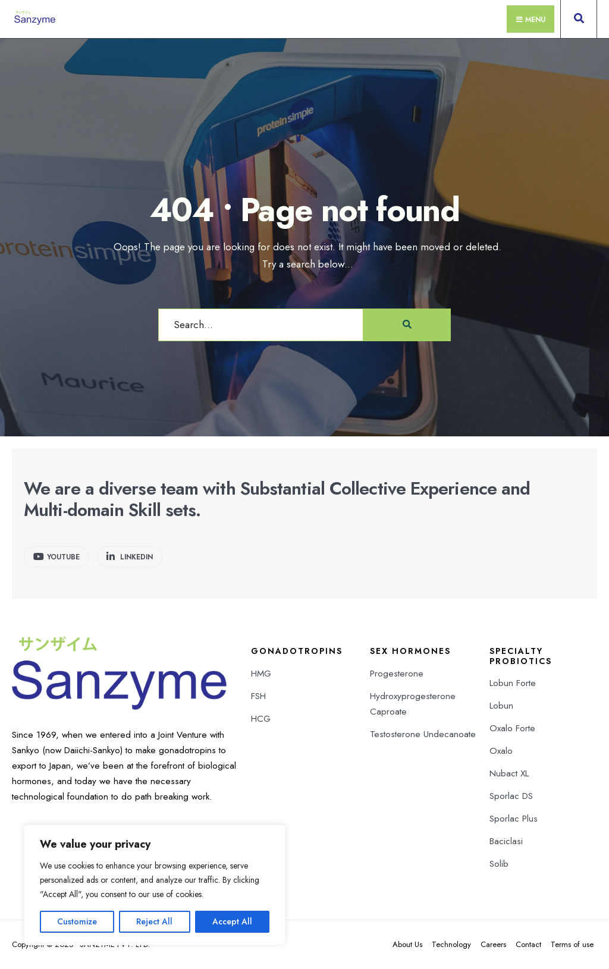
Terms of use (572, 944)
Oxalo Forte (512, 728)
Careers (493, 944)
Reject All (154, 921)
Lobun (501, 705)
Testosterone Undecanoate (423, 734)
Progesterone (396, 673)
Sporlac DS (511, 796)
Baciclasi (506, 841)
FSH (258, 696)
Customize (77, 921)
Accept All (232, 921)
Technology (451, 944)
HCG (261, 718)
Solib (498, 863)
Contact (528, 944)
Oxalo (501, 750)
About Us (407, 944)
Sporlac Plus (513, 818)
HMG (261, 673)
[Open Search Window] (579, 21)
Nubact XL (509, 773)
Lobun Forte (512, 683)
